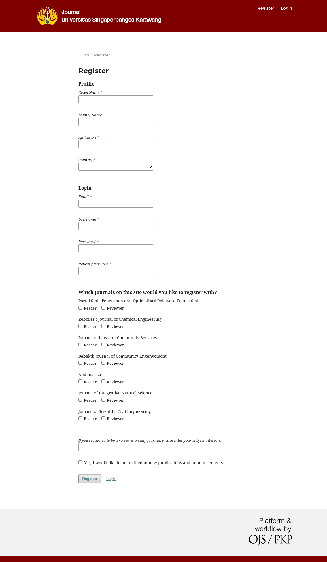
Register (266, 8)
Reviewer (112, 308)
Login (286, 8)
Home (84, 55)
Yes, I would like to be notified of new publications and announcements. (151, 462)
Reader (87, 308)
